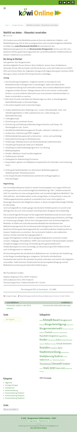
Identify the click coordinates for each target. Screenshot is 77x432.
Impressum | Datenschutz (38, 421)
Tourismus (55, 296)
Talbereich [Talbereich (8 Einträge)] (44, 360)
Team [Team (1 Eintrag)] (50, 360)
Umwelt (61, 296)
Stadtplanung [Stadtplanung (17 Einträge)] (47, 356)
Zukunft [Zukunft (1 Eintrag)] (42, 371)
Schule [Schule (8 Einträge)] (59, 344)
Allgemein (8, 383)
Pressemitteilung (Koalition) (14, 398)
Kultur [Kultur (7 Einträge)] (58, 340)
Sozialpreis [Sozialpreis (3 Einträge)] (53, 348)
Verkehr (67, 296)
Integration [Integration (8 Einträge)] (53, 336)
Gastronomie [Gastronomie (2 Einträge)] (63, 332)
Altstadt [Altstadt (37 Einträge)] (47, 320)
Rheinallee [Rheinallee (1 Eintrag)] (53, 344)
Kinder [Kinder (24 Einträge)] (44, 339)
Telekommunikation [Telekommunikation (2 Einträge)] (58, 360)
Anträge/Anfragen (18, 25)
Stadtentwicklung (37, 296)
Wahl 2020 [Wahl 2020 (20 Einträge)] (49, 368)
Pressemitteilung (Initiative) (14, 396)
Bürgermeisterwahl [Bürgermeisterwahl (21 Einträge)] (51, 328)
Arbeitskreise (9, 388)
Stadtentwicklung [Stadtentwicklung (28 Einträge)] (50, 351)
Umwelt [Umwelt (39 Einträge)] (56, 363)
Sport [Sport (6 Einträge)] (60, 348)
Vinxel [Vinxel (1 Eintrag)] (41, 368)
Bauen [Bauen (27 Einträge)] (56, 319)
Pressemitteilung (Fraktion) (14, 393)
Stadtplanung (47, 296)
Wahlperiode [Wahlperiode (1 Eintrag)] (68, 368)
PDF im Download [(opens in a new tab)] (40, 290)
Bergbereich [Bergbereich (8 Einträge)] (66, 320)
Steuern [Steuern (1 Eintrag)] (65, 356)
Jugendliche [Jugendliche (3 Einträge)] (63, 336)
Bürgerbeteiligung (25, 296)
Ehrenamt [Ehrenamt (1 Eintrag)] (65, 329)
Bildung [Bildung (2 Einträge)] (42, 324)
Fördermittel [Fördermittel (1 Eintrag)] (56, 332)
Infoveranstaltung (11, 390)
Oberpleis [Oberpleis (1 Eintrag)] (42, 344)
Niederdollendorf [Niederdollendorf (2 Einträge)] (67, 340)
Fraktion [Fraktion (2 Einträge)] (42, 332)
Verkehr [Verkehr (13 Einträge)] (66, 364)
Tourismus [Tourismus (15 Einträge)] (45, 364)
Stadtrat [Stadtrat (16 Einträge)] (58, 356)
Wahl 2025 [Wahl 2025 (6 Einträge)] (60, 368)
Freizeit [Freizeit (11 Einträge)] (48, 332)
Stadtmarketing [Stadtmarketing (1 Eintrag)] (65, 352)
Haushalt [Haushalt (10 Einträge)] (44, 336)
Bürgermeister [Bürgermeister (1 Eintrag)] (69, 324)
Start (7, 25)
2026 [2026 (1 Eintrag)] (41, 320)
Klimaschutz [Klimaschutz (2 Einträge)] (51, 340)
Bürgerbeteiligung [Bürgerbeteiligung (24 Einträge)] (55, 324)
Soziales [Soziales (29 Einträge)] (45, 347)
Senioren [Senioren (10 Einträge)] (67, 343)
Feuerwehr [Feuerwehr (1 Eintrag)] (70, 329)
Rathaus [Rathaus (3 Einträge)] (47, 344)
